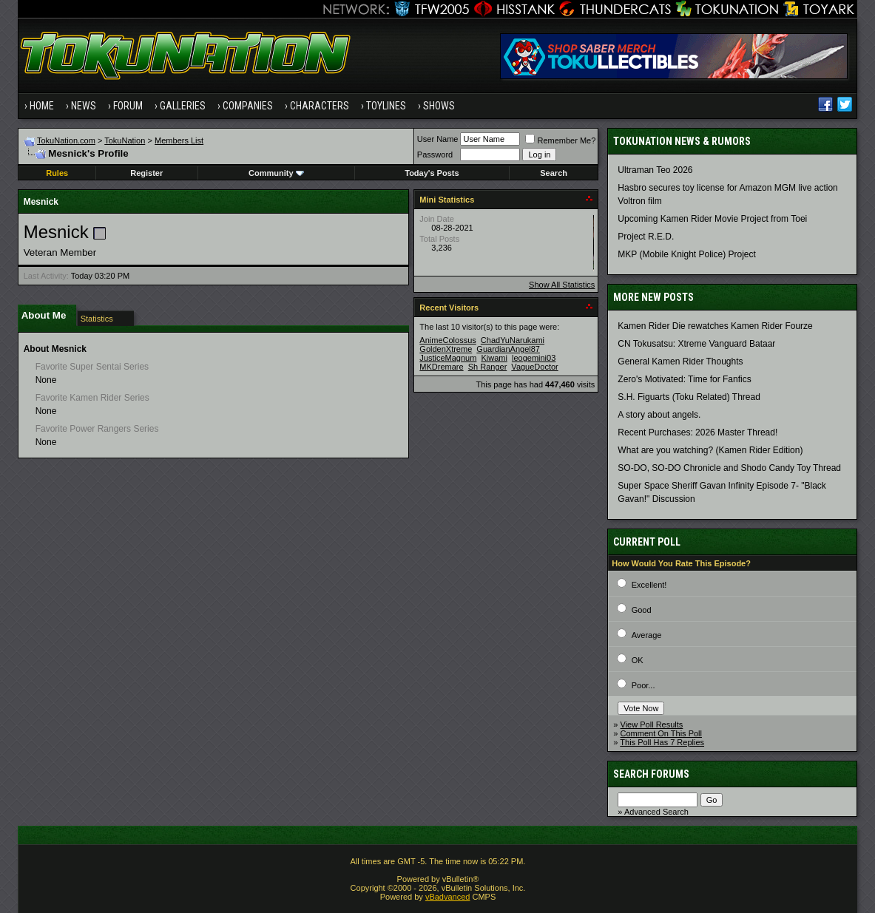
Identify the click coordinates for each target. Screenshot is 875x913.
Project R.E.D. (646, 236)
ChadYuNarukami (512, 340)
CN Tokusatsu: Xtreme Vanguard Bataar (696, 344)
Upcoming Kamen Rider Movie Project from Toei (712, 219)
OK (637, 660)
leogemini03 (533, 357)
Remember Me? (560, 140)
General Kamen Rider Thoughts (680, 361)
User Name (438, 139)
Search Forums (651, 774)
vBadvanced (447, 896)
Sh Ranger (487, 366)
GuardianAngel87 (508, 349)
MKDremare (441, 366)
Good (642, 609)
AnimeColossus (447, 340)
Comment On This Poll (661, 733)
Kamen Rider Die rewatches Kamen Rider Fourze (715, 326)
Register (146, 173)
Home (42, 106)
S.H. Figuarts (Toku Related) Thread (689, 397)
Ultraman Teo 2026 (655, 170)
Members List (179, 140)
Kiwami (494, 357)
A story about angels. (659, 415)
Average (647, 635)
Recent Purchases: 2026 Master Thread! (697, 432)
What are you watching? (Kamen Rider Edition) (710, 450)
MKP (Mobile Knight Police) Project (687, 254)
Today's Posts (432, 173)
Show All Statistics (562, 284)
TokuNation (124, 140)
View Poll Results (652, 724)
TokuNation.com (66, 140)
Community (276, 173)
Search (553, 173)
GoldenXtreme (445, 349)
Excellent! (649, 584)
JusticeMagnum (447, 357)
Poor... (643, 685)
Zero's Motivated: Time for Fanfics (684, 379)
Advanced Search (656, 811)
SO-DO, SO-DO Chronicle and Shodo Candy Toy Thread (729, 468)
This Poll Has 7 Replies (662, 742)
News (83, 106)
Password (435, 154)
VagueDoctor (534, 366)
